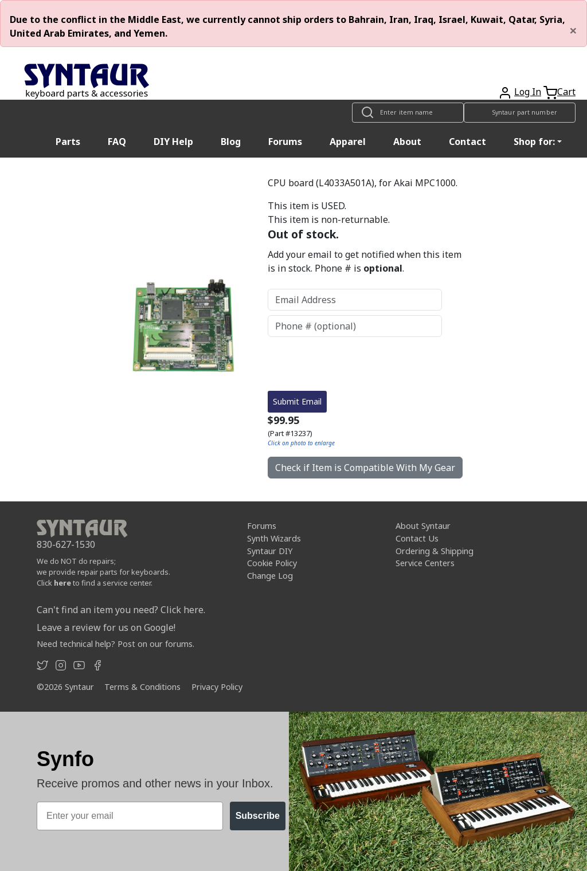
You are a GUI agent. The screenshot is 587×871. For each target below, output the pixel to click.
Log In (527, 91)
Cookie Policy (272, 563)
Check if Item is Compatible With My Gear (365, 467)
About (407, 141)
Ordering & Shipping (434, 551)
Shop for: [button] (534, 141)
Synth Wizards (274, 538)
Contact (467, 141)
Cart (566, 91)
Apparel (348, 141)
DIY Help (173, 141)
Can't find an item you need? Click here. (121, 609)
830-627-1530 (66, 544)
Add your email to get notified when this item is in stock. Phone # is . (364, 261)
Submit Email (297, 401)
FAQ (117, 141)
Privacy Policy (216, 686)
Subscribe (258, 816)
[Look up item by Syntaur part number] (520, 113)
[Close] (573, 30)
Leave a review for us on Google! (106, 627)
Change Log (270, 575)
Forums (285, 141)
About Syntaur (423, 525)
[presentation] (355, 364)
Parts (68, 141)
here (62, 583)
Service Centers (425, 563)
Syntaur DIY (269, 551)
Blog (231, 141)
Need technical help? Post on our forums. (115, 643)
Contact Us (417, 538)
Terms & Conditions (142, 686)
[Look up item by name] (408, 113)
